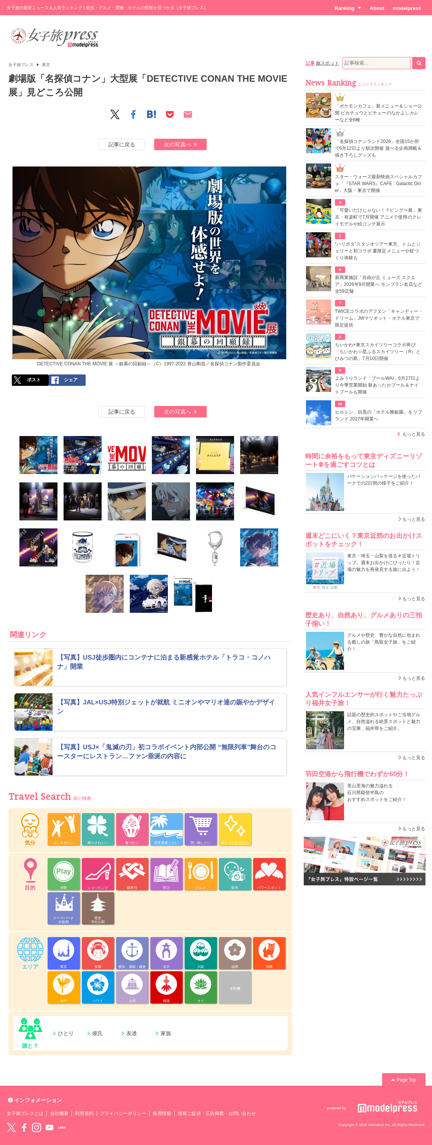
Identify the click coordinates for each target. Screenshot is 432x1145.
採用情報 (162, 1113)
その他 (235, 988)
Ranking (348, 8)
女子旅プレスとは (25, 1113)
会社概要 (59, 1113)
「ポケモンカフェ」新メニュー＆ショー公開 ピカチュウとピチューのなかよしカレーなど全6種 (378, 112)
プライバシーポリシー (123, 1113)
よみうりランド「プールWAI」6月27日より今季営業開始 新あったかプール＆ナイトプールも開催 (377, 385)
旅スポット (327, 63)
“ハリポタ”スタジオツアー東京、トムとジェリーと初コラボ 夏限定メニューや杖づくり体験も (378, 250)
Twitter (11, 1127)
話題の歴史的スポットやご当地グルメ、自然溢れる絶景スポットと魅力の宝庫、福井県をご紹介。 (384, 721)
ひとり (66, 1033)
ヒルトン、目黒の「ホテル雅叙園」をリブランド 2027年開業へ (378, 415)
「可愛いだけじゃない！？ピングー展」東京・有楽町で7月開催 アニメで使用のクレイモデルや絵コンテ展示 (378, 217)
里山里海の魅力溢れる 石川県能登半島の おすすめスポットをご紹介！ (377, 792)
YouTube (49, 1127)
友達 (131, 1033)
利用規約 (84, 1113)
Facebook (24, 1127)
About (377, 8)
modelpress (407, 8)
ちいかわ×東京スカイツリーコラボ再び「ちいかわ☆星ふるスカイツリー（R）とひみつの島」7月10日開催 (378, 351)
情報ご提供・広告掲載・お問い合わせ (217, 1113)
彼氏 (97, 1033)
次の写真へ (180, 144)
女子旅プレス (20, 64)
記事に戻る (121, 144)
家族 (166, 1033)
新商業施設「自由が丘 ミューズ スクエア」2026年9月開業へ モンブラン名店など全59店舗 (378, 284)
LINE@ (62, 1127)
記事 (310, 63)
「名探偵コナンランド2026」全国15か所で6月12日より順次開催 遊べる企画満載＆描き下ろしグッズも (378, 148)
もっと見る (413, 434)
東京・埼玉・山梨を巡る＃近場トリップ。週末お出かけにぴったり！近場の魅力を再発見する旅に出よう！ (384, 562)
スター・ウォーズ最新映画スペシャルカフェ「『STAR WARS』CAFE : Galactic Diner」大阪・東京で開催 (378, 183)
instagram (36, 1127)
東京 (46, 64)
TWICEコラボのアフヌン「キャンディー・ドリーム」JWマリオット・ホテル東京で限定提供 (379, 318)
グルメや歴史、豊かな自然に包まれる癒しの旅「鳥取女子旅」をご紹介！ (384, 642)
